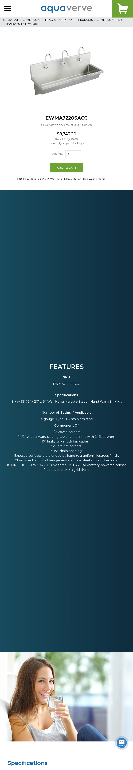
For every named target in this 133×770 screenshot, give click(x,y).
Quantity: (58, 153)
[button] (8, 9)
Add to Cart (66, 167)
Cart (122, 9)
